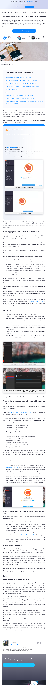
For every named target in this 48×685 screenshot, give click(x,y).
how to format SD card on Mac (25, 534)
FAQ (6, 92)
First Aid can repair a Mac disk (36, 301)
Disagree (18, 6)
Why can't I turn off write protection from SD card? (20, 98)
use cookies (30, 1)
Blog (10, 12)
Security (16, 12)
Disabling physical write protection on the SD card (18, 77)
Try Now (19, 664)
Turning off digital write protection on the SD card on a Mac (21, 80)
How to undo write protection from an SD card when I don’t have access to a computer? (24, 102)
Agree (29, 6)
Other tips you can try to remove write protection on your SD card (22, 86)
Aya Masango (14, 644)
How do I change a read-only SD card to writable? (19, 95)
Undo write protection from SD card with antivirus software (21, 83)
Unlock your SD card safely (12, 89)
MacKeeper (5, 12)
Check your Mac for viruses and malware (20, 412)
